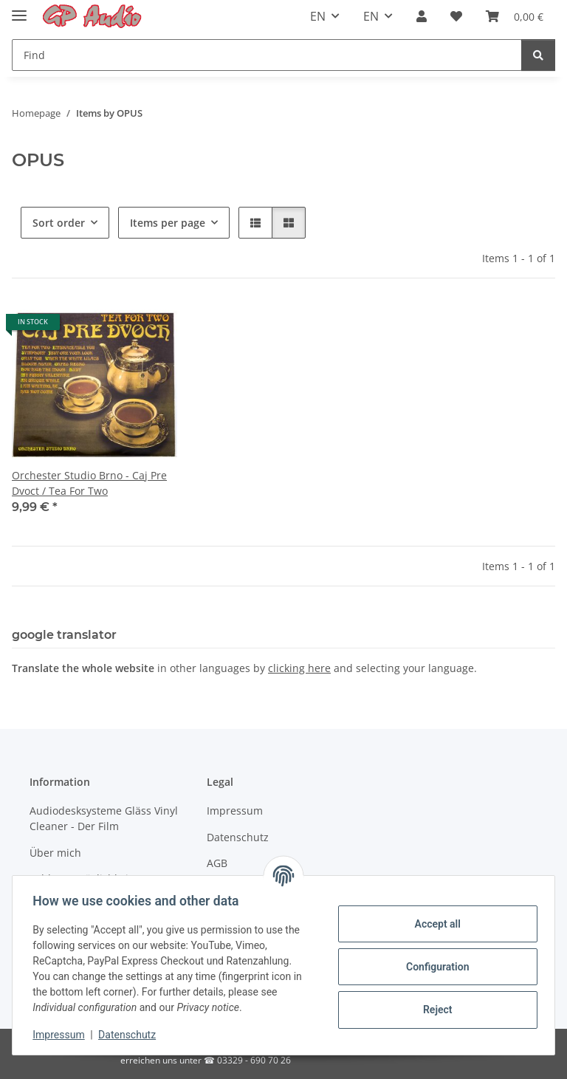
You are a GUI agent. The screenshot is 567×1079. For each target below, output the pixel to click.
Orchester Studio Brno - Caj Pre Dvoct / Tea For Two (89, 483)
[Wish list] (456, 16)
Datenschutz (130, 1035)
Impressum (62, 1035)
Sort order (58, 223)
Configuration (433, 967)
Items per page (167, 223)
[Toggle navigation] (19, 9)
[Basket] (514, 16)
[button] (422, 16)
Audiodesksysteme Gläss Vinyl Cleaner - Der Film (104, 818)
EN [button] (318, 16)
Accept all (434, 924)
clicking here (299, 668)
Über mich (55, 853)
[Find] (267, 55)
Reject (434, 1009)
